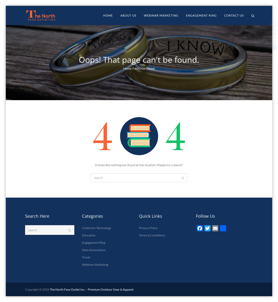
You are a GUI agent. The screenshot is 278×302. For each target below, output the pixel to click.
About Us (128, 15)
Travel (86, 257)
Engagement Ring (201, 15)
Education (89, 235)
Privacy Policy (148, 228)
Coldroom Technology (96, 228)
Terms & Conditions (152, 235)
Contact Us (234, 15)
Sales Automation (94, 250)
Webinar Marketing (161, 15)
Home (108, 15)
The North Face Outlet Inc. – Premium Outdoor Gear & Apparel (91, 289)
